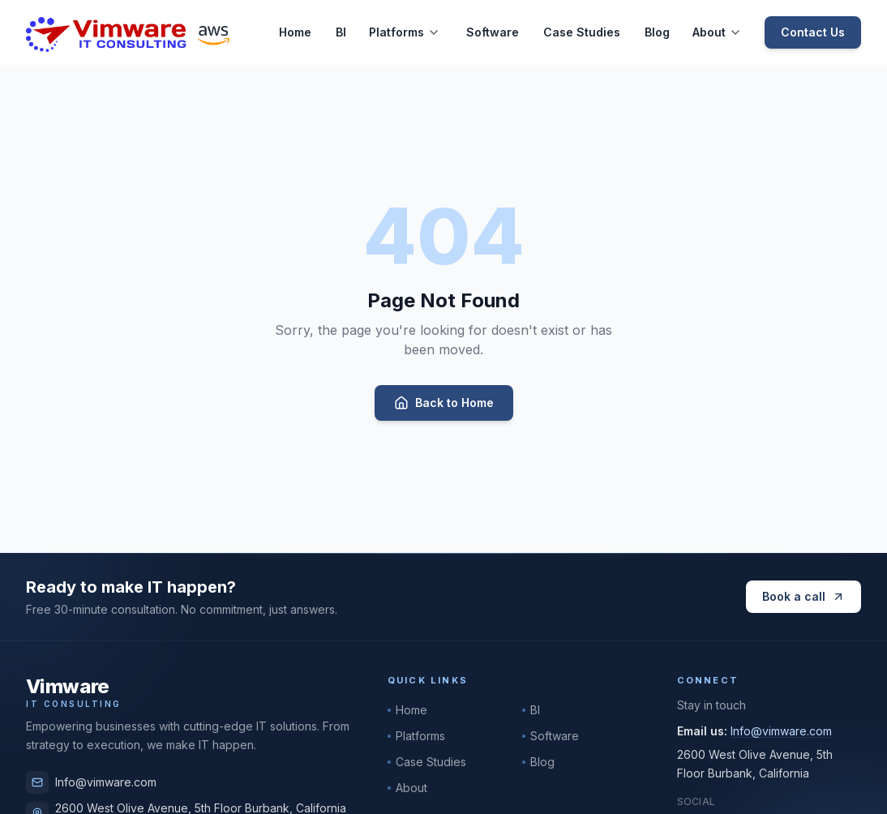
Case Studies (581, 32)
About (709, 32)
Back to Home (444, 403)
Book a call (803, 596)
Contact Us (813, 32)
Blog (657, 32)
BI (341, 32)
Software (492, 32)
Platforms (396, 32)
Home (295, 32)
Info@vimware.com (91, 782)
